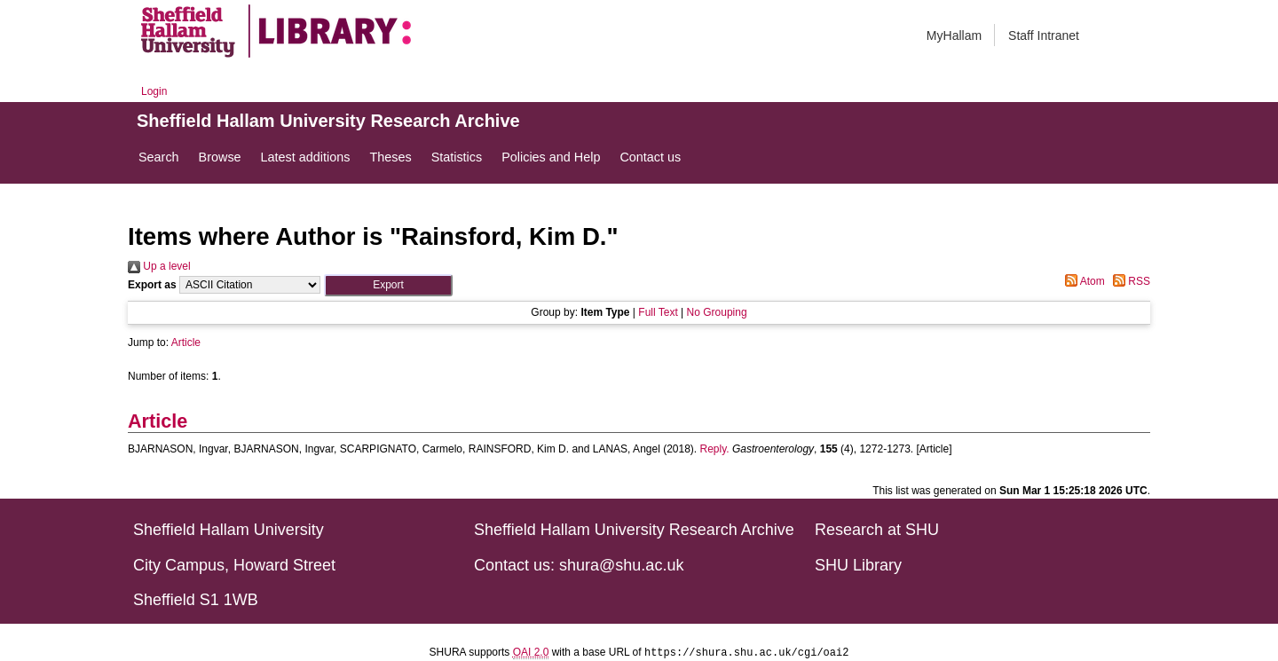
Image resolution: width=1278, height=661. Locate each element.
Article (186, 342)
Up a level (159, 266)
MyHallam (954, 35)
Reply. (715, 449)
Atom (1082, 281)
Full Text (657, 312)
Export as (152, 285)
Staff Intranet (1043, 35)
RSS (1129, 281)
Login (154, 91)
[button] (388, 285)
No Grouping (717, 312)
